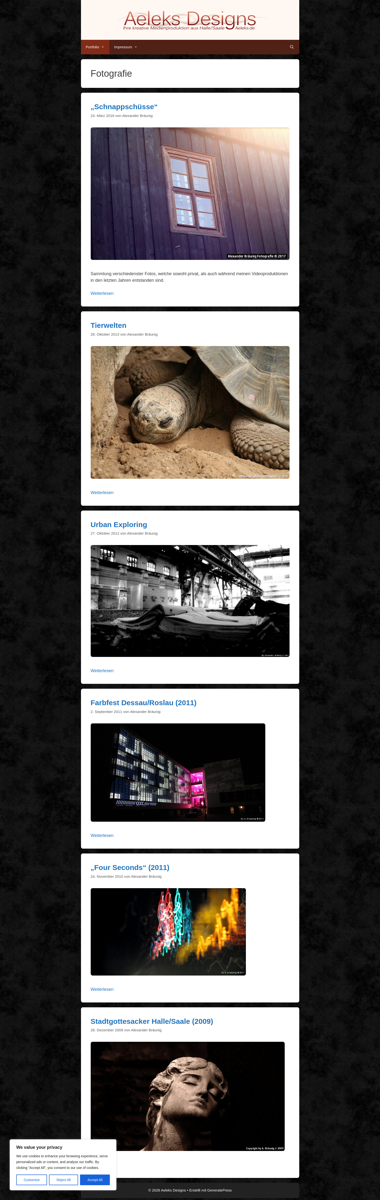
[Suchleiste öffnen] (292, 47)
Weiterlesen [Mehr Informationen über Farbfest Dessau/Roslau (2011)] (102, 835)
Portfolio (97, 47)
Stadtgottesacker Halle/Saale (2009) (152, 1021)
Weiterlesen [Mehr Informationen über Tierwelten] (102, 492)
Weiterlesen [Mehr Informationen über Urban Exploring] (102, 670)
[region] (63, 1164)
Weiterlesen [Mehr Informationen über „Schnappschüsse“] (102, 293)
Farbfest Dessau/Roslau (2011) (144, 703)
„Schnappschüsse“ (124, 107)
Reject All (64, 1180)
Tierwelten (109, 325)
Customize (32, 1180)
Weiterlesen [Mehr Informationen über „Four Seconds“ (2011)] (102, 989)
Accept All (95, 1180)
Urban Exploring (119, 525)
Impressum (128, 47)
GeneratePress (219, 1190)
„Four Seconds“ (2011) (130, 867)
